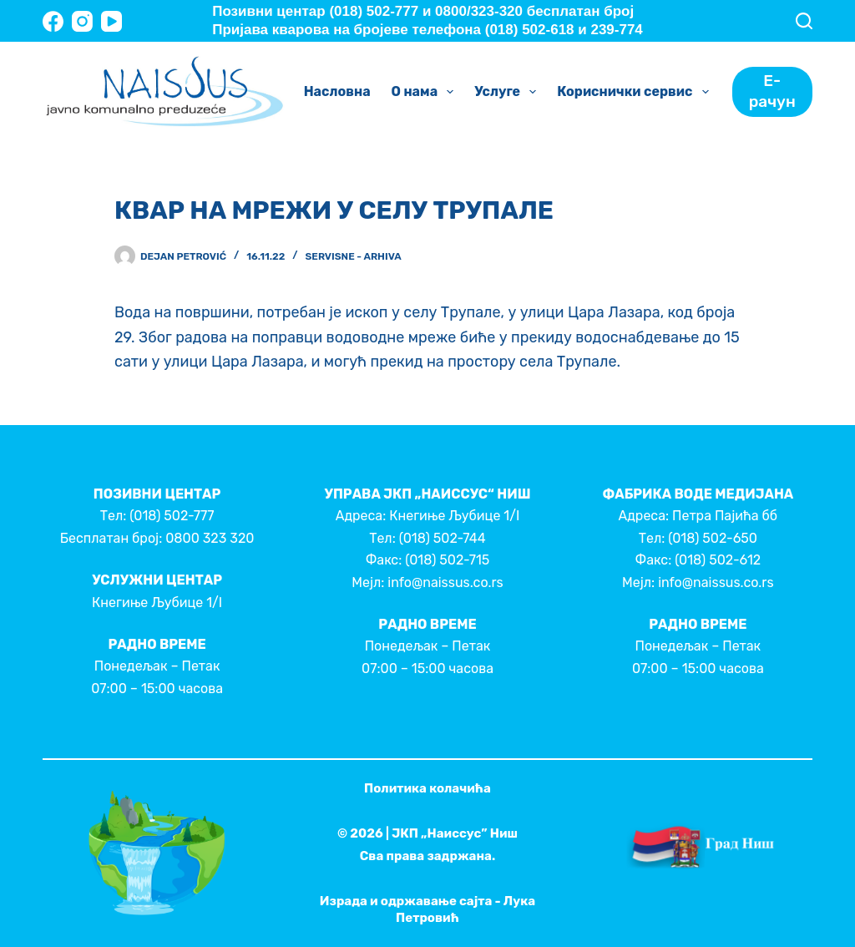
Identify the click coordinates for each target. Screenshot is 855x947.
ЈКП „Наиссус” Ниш (455, 833)
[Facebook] (53, 21)
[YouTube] (111, 21)
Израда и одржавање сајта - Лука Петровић (427, 909)
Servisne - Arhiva (354, 256)
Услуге (508, 92)
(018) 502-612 (718, 560)
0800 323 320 (209, 538)
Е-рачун (772, 91)
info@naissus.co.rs (445, 582)
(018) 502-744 (442, 538)
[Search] (804, 21)
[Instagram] (82, 21)
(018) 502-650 (712, 538)
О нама (426, 92)
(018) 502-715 (447, 560)
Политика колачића (427, 788)
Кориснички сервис (636, 92)
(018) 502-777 (171, 516)
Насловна (337, 91)
